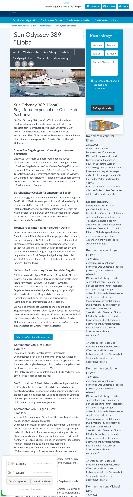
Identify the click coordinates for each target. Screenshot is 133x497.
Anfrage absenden (102, 108)
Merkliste (93, 6)
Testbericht (43, 58)
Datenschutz (23, 489)
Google (20, 472)
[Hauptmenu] (14, 14)
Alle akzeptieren (42, 481)
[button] (17, 64)
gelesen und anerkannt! (106, 84)
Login (123, 6)
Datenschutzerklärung (106, 80)
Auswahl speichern (18, 481)
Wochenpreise (31, 52)
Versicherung (61, 58)
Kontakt (109, 6)
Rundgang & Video (23, 58)
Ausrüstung (49, 52)
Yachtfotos (66, 52)
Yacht (16, 52)
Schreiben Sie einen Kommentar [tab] (33, 336)
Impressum (36, 489)
